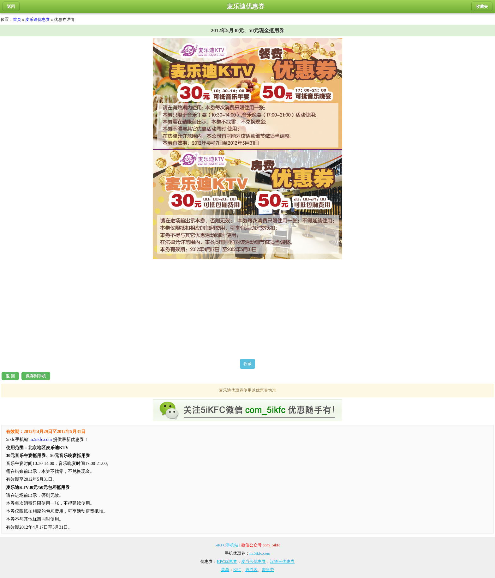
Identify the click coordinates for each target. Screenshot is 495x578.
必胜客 (251, 569)
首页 (17, 19)
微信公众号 (251, 545)
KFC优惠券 (227, 561)
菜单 (225, 569)
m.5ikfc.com (40, 439)
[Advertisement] (247, 309)
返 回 (10, 376)
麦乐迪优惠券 (37, 19)
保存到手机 (36, 376)
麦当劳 (268, 569)
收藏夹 (482, 6)
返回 (11, 6)
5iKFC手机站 (226, 545)
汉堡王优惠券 (282, 561)
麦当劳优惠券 (253, 561)
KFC (237, 569)
